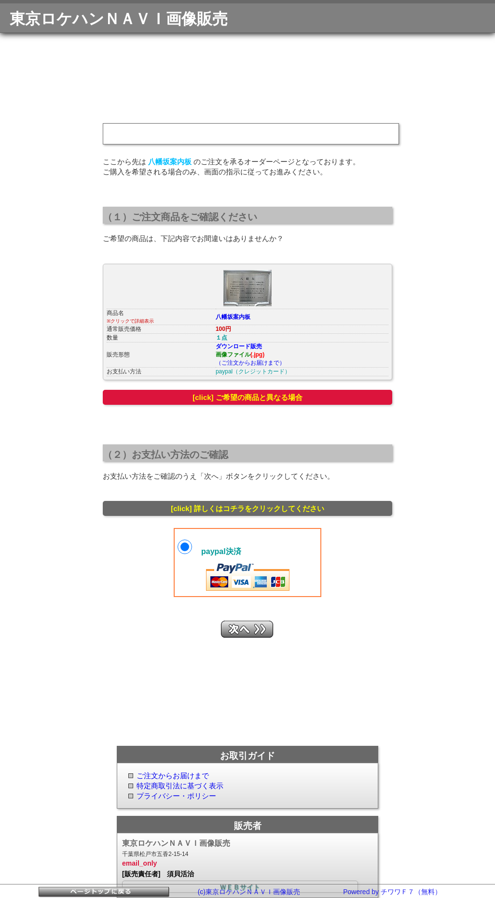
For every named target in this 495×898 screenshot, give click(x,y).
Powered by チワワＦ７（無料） (392, 892)
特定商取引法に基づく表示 (180, 786)
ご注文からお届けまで (173, 775)
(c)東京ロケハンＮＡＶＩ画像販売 (249, 892)
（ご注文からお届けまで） (250, 362)
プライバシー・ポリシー (176, 796)
